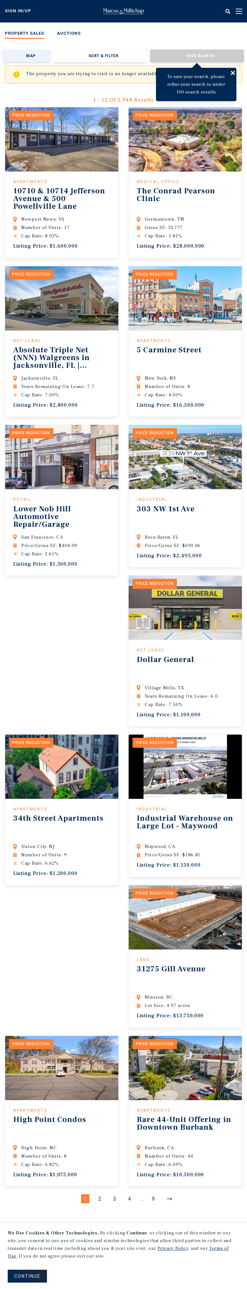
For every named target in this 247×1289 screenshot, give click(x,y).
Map (30, 56)
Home (123, 11)
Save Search (200, 56)
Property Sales (24, 33)
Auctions (69, 33)
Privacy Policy (173, 1248)
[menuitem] (24, 34)
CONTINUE (27, 1276)
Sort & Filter (103, 56)
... (142, 1199)
